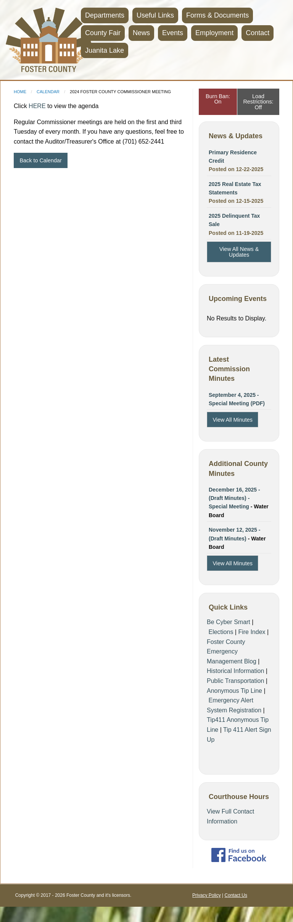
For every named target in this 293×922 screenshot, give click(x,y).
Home (20, 91)
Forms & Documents (217, 15)
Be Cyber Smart (228, 622)
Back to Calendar (40, 160)
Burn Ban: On (218, 99)
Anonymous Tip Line (234, 690)
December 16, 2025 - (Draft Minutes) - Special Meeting (234, 498)
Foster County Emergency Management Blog (231, 652)
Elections (220, 632)
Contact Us (236, 895)
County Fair (103, 33)
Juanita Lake (104, 50)
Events (172, 33)
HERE (37, 106)
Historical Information (235, 671)
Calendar (48, 91)
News (141, 33)
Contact (257, 33)
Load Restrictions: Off (258, 101)
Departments (104, 15)
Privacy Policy (206, 895)
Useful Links (155, 15)
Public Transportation (235, 681)
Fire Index (251, 632)
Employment (214, 33)
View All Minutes (233, 420)
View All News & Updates (239, 251)
